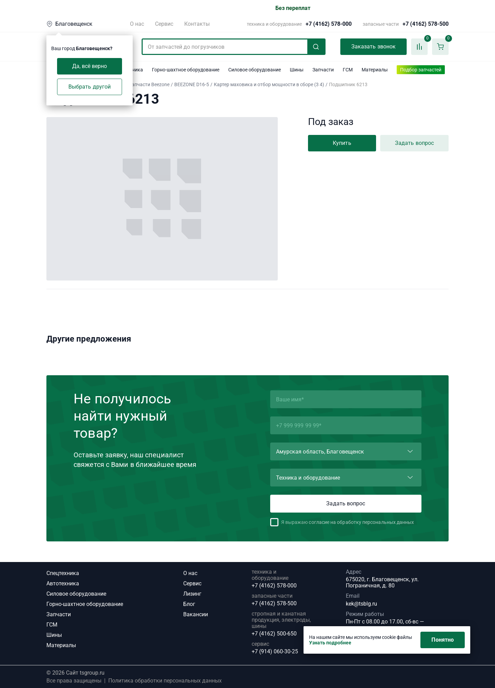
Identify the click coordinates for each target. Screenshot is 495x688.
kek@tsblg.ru (361, 603)
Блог (189, 604)
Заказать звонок (373, 46)
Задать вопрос (414, 143)
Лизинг (192, 593)
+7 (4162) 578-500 (426, 24)
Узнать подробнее (330, 642)
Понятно (442, 640)
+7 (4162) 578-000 (329, 24)
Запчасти (58, 614)
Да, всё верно (89, 66)
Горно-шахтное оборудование (84, 604)
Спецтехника (62, 573)
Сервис (164, 24)
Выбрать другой (89, 86)
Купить (342, 143)
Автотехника (62, 583)
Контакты (197, 24)
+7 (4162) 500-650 (274, 634)
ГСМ (51, 624)
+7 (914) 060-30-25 (275, 652)
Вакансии (195, 614)
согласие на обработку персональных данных (361, 522)
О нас (137, 24)
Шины (54, 635)
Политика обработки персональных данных (165, 681)
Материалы (61, 645)
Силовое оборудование (76, 593)
